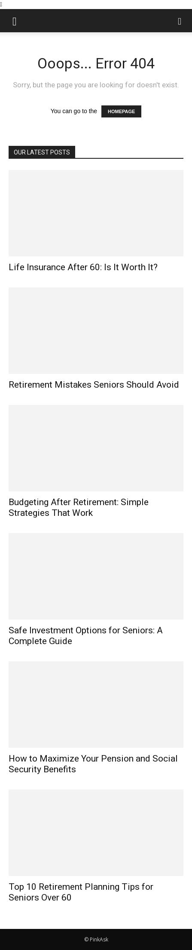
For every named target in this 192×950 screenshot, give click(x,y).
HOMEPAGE (121, 111)
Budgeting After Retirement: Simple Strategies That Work (79, 507)
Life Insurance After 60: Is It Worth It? (83, 267)
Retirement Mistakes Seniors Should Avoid (94, 384)
